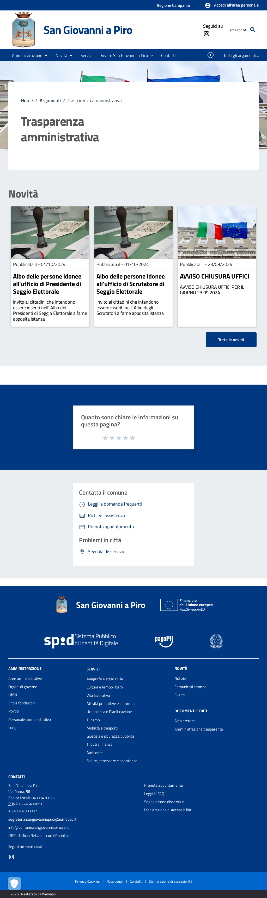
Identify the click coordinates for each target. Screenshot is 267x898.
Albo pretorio (185, 721)
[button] (232, 5)
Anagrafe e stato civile (105, 679)
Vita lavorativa (98, 695)
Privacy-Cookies (87, 881)
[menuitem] (168, 55)
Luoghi (13, 728)
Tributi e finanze (100, 744)
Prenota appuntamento (163, 785)
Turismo (93, 720)
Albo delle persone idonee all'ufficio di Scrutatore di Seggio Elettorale (130, 283)
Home (27, 100)
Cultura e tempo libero (105, 687)
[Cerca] (253, 30)
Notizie (180, 678)
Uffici (12, 695)
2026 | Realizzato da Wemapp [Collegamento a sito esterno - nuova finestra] (33, 894)
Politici (13, 711)
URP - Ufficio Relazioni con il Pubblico (38, 835)
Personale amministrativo (29, 719)
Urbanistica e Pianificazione (109, 712)
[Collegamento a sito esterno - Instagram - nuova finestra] (206, 33)
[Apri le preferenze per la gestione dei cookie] (14, 883)
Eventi (179, 695)
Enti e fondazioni (21, 703)
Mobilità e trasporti (102, 728)
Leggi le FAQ (154, 794)
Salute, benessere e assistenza (112, 761)
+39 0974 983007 (22, 811)
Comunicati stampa (190, 687)
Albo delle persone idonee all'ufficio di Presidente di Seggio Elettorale (47, 283)
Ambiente (95, 753)
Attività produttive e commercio (112, 703)
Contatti (16, 777)
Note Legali (114, 881)
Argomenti (50, 100)
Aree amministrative (25, 678)
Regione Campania (173, 5)
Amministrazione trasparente (198, 729)
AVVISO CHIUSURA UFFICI (214, 276)
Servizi (93, 669)
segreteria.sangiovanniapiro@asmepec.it (42, 819)
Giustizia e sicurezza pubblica (110, 736)
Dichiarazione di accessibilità (167, 810)
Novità (23, 194)
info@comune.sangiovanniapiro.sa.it (38, 827)
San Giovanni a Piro (88, 29)
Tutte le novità (231, 340)
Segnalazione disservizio (164, 802)
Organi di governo (22, 687)
